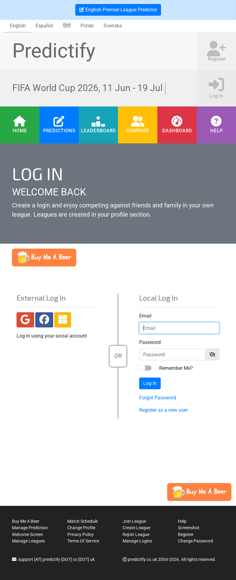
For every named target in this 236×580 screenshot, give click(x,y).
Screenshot (188, 527)
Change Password (195, 541)
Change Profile (81, 527)
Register (186, 534)
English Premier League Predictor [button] (118, 10)
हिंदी (67, 26)
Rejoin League (136, 534)
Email (144, 316)
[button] (44, 257)
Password (148, 342)
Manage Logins (137, 541)
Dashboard (177, 131)
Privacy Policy (80, 534)
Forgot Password (156, 398)
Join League (134, 521)
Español (44, 26)
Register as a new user (162, 410)
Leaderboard (98, 131)
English (18, 26)
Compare (137, 131)
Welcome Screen (27, 534)
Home (20, 131)
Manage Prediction (30, 527)
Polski (87, 26)
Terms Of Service (83, 541)
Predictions (59, 131)
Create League (136, 527)
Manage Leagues (28, 541)
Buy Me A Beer (25, 521)
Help (216, 131)
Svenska (113, 26)
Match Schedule (82, 521)
